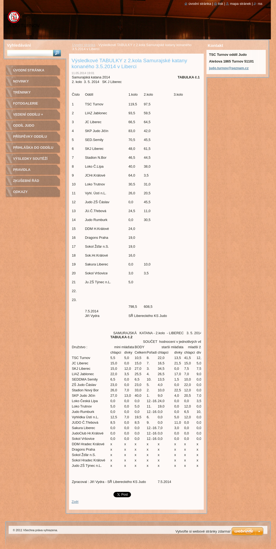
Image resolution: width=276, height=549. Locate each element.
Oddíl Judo (23, 125)
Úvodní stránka (83, 45)
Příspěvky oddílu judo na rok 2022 (30, 138)
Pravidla (21, 170)
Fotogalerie (25, 103)
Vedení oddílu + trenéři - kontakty (31, 116)
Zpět (75, 502)
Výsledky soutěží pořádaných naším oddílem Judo (31, 160)
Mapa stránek (240, 4)
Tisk (220, 4)
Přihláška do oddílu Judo (33, 149)
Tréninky (22, 92)
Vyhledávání (19, 45)
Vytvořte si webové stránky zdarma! (203, 531)
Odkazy (20, 192)
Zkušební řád (26, 181)
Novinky (21, 81)
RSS (260, 4)
